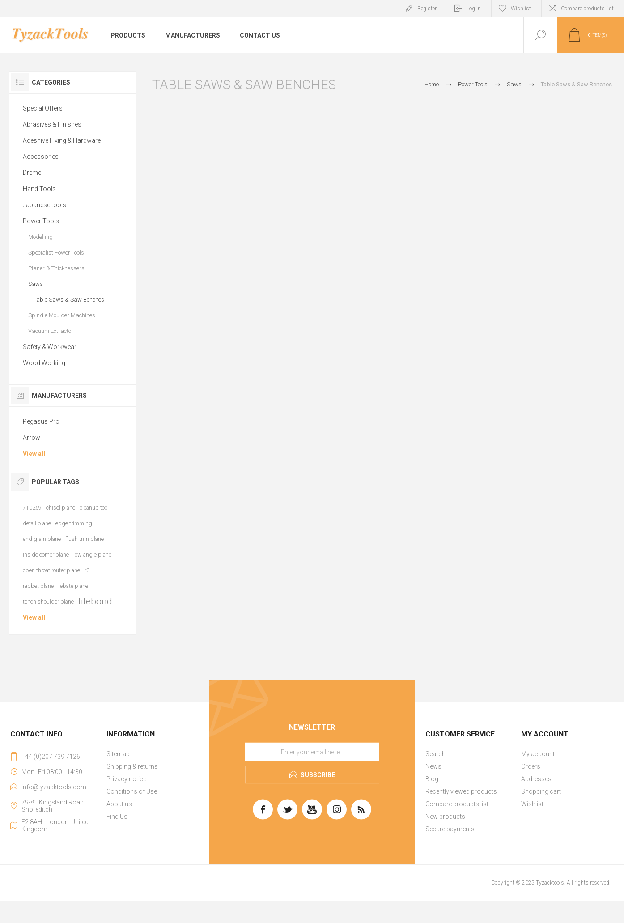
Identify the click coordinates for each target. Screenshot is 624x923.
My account (538, 753)
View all (34, 453)
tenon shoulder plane (48, 601)
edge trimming (73, 523)
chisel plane (60, 507)
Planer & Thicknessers (56, 268)
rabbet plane (38, 586)
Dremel (32, 172)
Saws (35, 284)
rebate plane (73, 586)
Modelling (40, 237)
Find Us (116, 816)
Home (431, 84)
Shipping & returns (132, 766)
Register (427, 8)
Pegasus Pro (41, 421)
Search (435, 753)
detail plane (37, 523)
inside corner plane (46, 554)
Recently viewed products (461, 791)
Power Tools (41, 221)
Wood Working (44, 362)
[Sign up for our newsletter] (312, 752)
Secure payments (450, 829)
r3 (87, 570)
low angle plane (92, 554)
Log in (474, 8)
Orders (530, 766)
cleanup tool (94, 507)
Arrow (31, 437)
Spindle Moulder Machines (61, 315)
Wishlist (532, 804)
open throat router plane (51, 570)
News (433, 766)
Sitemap (118, 753)
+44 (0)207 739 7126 (50, 756)
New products (445, 816)
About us (119, 804)
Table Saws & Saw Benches (69, 299)
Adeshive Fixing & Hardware (62, 140)
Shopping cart (541, 791)
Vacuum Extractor (50, 331)
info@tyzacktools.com (53, 787)
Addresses (536, 779)
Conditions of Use (131, 791)
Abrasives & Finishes (52, 124)
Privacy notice (126, 779)
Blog (431, 779)
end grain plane (42, 539)
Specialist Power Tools (56, 252)
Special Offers (43, 108)
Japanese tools (44, 204)
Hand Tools (39, 188)
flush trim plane (84, 539)
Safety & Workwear (49, 346)
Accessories (41, 156)
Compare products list (587, 8)
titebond (95, 601)
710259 (32, 507)
